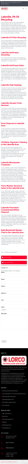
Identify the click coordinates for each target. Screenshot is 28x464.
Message (4, 313)
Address (4, 293)
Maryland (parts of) (6, 425)
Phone (3, 286)
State (3, 307)
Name (3, 272)
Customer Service (7, 262)
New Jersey (5, 416)
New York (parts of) (6, 413)
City (2, 300)
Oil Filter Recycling (13, 390)
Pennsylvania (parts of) (7, 419)
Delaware (4, 422)
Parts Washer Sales (6, 402)
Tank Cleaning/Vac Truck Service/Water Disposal (13, 393)
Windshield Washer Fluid (8, 399)
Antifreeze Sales (6, 396)
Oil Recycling (5, 390)
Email (3, 279)
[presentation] (12, 335)
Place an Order (7, 257)
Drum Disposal (5, 405)
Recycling (13, 396)
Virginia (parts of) (6, 428)
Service (14, 402)
